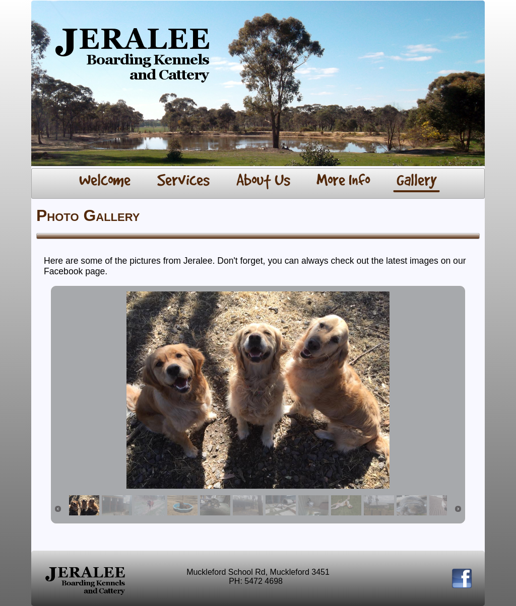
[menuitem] (105, 181)
